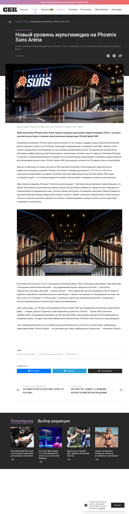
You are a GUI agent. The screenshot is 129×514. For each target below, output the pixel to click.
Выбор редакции (54, 421)
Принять (117, 505)
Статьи (25, 22)
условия (102, 508)
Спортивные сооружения (51, 354)
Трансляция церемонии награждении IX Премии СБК (64, 2)
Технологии (71, 354)
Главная (18, 22)
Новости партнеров (23, 30)
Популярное (22, 421)
